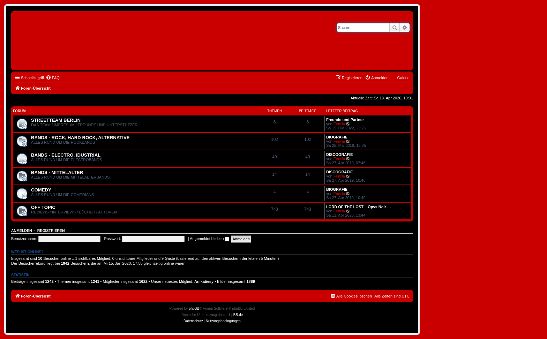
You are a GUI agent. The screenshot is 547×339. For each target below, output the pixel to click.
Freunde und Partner (345, 120)
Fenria (339, 124)
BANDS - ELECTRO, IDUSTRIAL (65, 155)
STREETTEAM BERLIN (56, 120)
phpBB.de (235, 315)
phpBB (194, 308)
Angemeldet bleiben (209, 238)
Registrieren (51, 230)
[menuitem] (53, 78)
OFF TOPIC (43, 207)
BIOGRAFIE (336, 137)
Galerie (403, 78)
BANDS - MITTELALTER (57, 172)
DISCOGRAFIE (339, 154)
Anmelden (21, 230)
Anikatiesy (203, 281)
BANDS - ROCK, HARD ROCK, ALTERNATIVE (80, 137)
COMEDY (41, 190)
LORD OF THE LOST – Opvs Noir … (358, 207)
